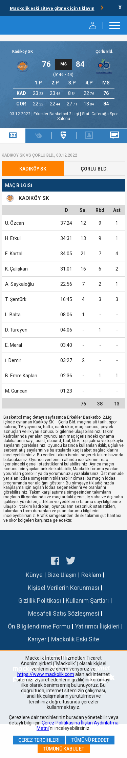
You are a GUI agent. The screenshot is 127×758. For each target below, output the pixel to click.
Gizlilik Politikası (39, 600)
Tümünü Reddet (90, 740)
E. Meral (13, 345)
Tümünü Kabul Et (63, 749)
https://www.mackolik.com (45, 674)
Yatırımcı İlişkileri (97, 626)
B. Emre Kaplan (21, 375)
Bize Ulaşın (62, 574)
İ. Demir (13, 360)
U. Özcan (14, 223)
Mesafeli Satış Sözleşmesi (63, 613)
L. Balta (13, 314)
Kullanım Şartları (87, 600)
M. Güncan (16, 391)
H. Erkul (13, 238)
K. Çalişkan (16, 269)
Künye (34, 574)
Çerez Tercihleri (39, 740)
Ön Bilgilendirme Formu (39, 626)
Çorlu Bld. (104, 51)
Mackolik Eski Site (75, 639)
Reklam (91, 574)
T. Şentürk (15, 299)
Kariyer (37, 639)
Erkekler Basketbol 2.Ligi (57, 114)
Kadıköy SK (22, 51)
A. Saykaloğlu (19, 284)
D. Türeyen (16, 330)
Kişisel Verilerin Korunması (63, 587)
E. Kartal (13, 253)
